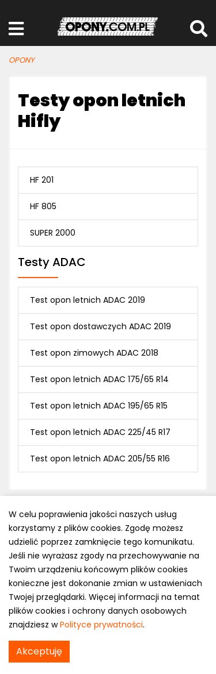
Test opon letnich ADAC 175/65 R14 (99, 379)
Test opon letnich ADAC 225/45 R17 (100, 432)
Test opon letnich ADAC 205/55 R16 (100, 458)
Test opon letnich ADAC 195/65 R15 (99, 405)
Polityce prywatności (101, 624)
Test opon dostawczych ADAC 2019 (100, 326)
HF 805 (43, 206)
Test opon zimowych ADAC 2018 (94, 353)
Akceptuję (39, 651)
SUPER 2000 (52, 232)
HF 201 (42, 180)
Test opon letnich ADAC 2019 (87, 300)
